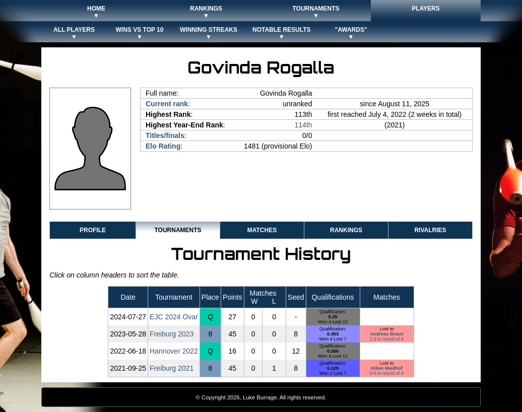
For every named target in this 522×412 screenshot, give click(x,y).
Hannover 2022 (174, 351)
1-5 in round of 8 (387, 338)
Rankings (346, 230)
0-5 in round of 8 (387, 373)
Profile (93, 230)
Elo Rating (163, 146)
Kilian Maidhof (387, 368)
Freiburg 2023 (171, 334)
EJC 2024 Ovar (174, 317)
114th (303, 125)
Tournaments (177, 230)
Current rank (167, 104)
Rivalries (430, 230)
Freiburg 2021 (171, 368)
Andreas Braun (386, 333)
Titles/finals (165, 135)
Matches (262, 230)
